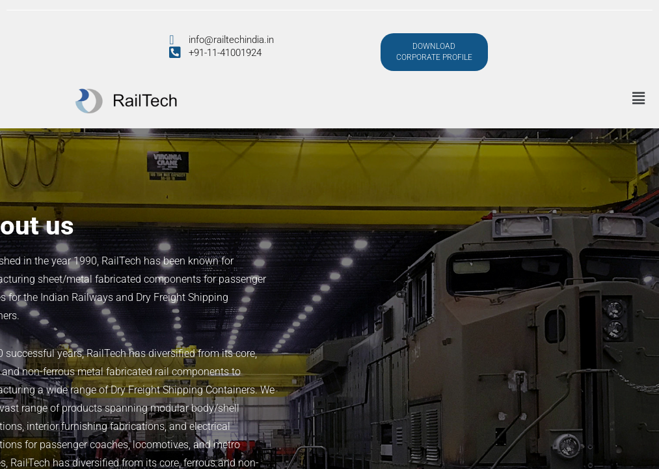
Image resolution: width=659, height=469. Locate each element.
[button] (638, 98)
